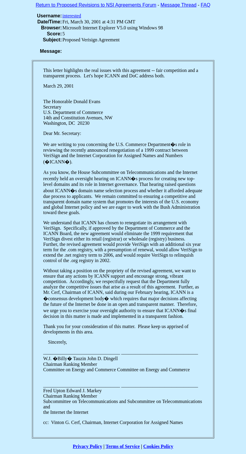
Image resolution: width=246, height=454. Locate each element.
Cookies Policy (158, 446)
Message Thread (178, 4)
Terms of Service (123, 446)
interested (71, 15)
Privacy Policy (87, 446)
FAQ (205, 4)
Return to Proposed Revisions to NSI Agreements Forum (96, 4)
